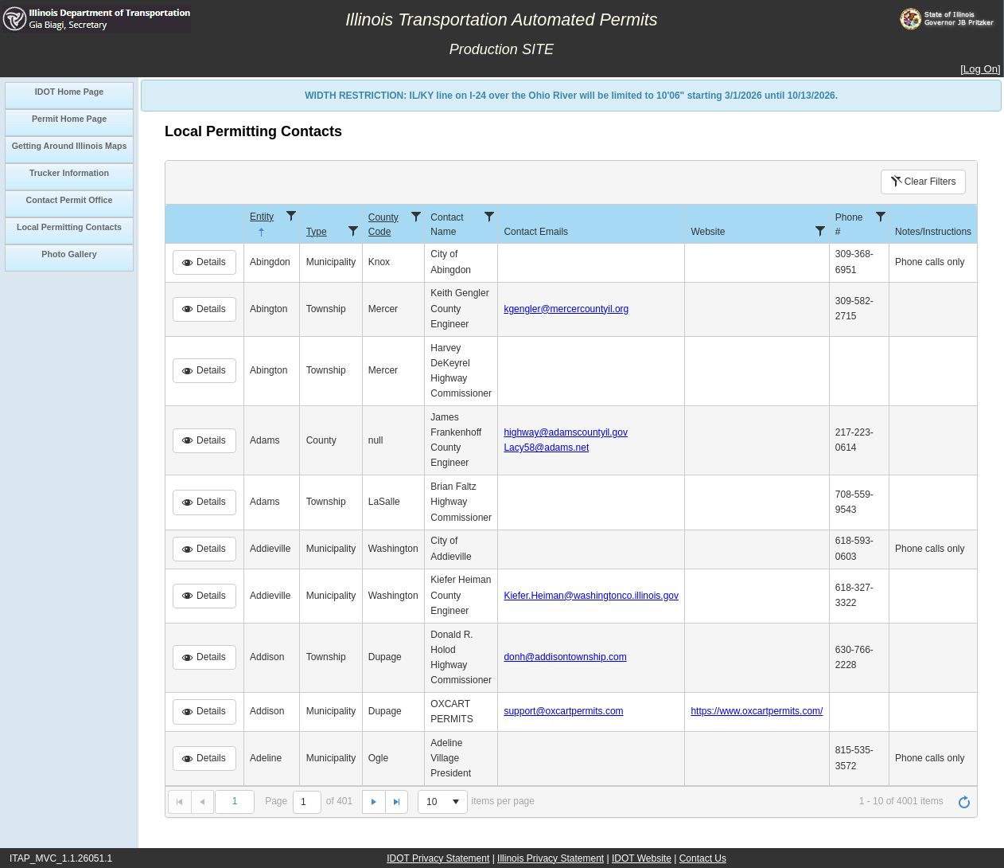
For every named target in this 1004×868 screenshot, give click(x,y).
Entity (262, 225)
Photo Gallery (68, 254)
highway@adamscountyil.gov (566, 432)
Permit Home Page (69, 118)
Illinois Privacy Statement (550, 858)
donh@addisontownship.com (565, 657)
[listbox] (442, 802)
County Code (383, 224)
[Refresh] (964, 802)
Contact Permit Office (69, 200)
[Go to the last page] (397, 802)
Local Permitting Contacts (69, 227)
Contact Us (702, 858)
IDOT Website (641, 858)
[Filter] (291, 215)
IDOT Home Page (69, 91)
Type (316, 231)
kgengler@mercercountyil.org (566, 309)
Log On (980, 69)
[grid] (571, 495)
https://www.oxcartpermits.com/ (757, 711)
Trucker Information (69, 173)
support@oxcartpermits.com (563, 711)
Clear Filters (922, 181)
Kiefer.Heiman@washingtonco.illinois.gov (591, 595)
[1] (307, 802)
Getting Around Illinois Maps (69, 146)
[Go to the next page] (373, 802)
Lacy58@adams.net (546, 447)
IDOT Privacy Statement (438, 858)
